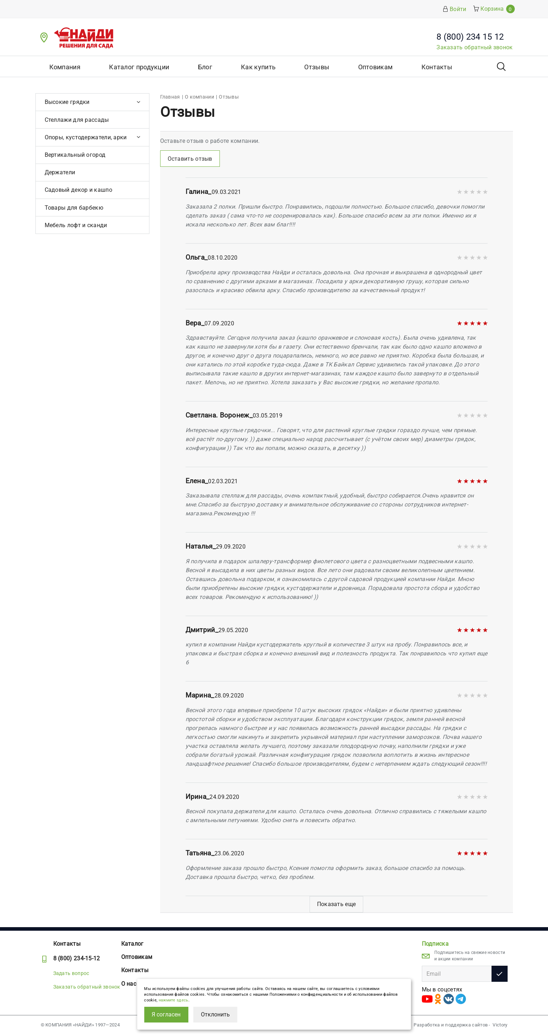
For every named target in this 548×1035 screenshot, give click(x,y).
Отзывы (316, 67)
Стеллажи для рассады (77, 119)
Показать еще (336, 904)
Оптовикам (375, 67)
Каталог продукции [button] (139, 67)
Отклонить (215, 1014)
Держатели (60, 172)
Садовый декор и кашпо (78, 189)
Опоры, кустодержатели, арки (86, 137)
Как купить (258, 67)
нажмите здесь (173, 1000)
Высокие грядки (67, 102)
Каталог (132, 943)
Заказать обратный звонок (474, 47)
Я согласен (166, 1014)
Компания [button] (64, 67)
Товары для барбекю (74, 207)
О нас (129, 983)
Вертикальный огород (75, 154)
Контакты (436, 67)
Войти (454, 9)
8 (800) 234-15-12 (76, 958)
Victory (500, 1025)
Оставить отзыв (190, 158)
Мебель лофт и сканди (76, 225)
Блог (205, 67)
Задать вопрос (71, 973)
